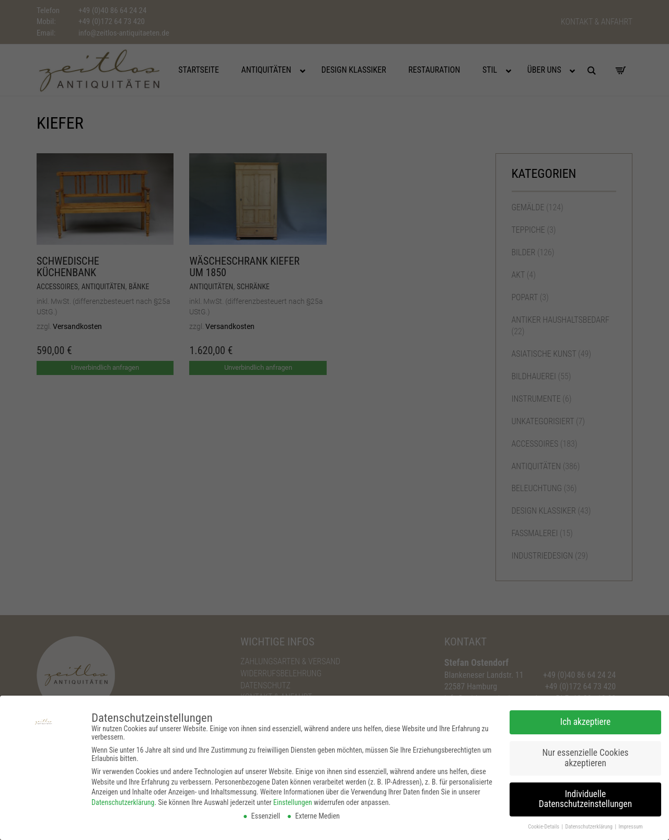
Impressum (630, 822)
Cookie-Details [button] (544, 822)
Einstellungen (292, 798)
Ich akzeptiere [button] (585, 717)
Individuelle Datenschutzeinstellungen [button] (585, 795)
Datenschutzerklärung (123, 798)
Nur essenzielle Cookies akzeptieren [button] (585, 753)
